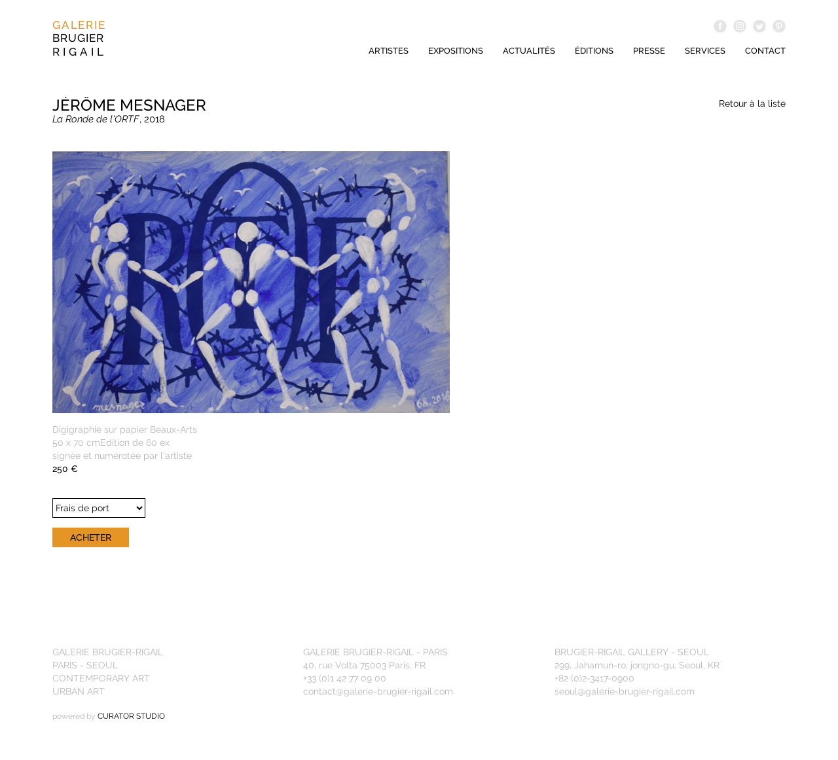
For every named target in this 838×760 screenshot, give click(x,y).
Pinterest (779, 26)
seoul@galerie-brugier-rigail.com (625, 691)
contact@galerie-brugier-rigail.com (378, 691)
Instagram (739, 26)
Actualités (529, 51)
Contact (765, 51)
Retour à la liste (752, 103)
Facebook (720, 26)
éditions (594, 51)
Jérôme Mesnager (129, 105)
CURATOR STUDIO (131, 716)
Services (705, 51)
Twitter (759, 26)
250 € (65, 468)
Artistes (389, 51)
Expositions (455, 51)
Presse (649, 51)
